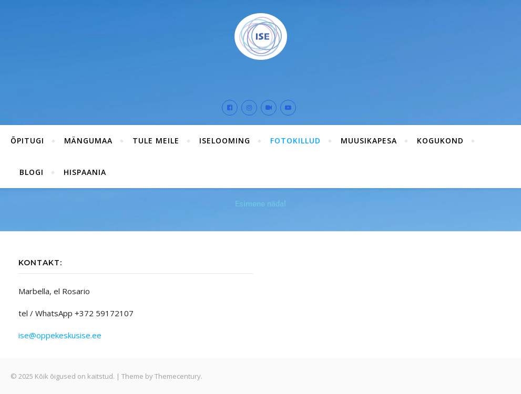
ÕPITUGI (27, 141)
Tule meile (155, 141)
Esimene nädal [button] (260, 204)
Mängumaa (88, 141)
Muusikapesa (369, 141)
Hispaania (85, 172)
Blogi (31, 172)
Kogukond (440, 141)
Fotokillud (295, 141)
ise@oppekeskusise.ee (59, 335)
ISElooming (224, 141)
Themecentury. (178, 376)
